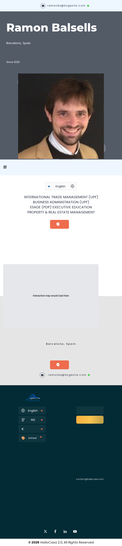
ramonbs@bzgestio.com (66, 5)
